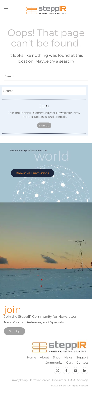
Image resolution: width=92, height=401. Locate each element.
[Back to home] (46, 10)
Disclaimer (59, 380)
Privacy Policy (19, 380)
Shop (56, 357)
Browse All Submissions (32, 173)
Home (31, 357)
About (44, 357)
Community (53, 362)
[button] (6, 10)
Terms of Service (40, 380)
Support (82, 357)
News (68, 357)
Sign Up (44, 125)
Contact (82, 362)
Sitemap (82, 380)
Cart (69, 362)
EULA (71, 380)
